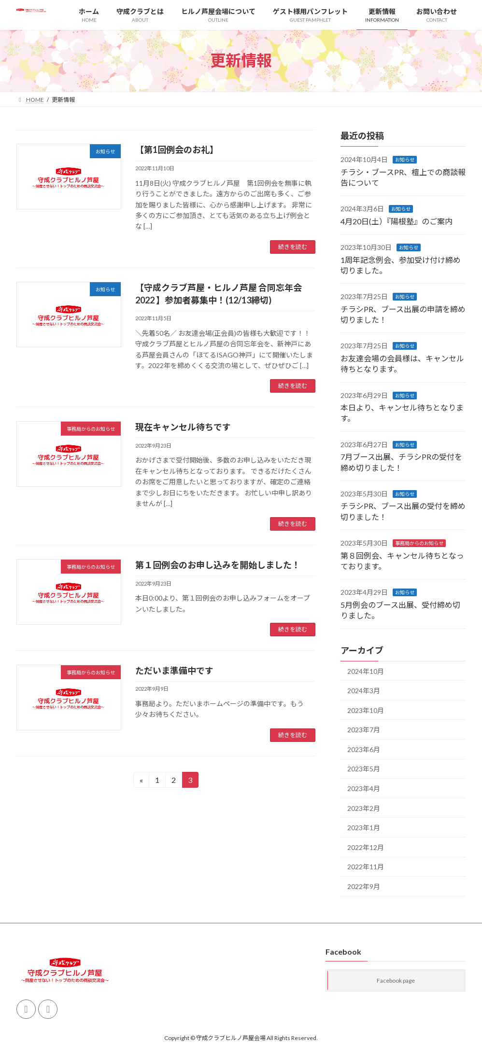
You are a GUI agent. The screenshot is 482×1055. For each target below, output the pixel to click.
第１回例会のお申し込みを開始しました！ (217, 565)
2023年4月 (363, 788)
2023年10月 (365, 710)
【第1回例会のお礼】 (176, 149)
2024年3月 (363, 690)
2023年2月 (363, 808)
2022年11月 (365, 867)
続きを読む (292, 246)
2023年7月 (363, 730)
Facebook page (396, 981)
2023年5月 (363, 769)
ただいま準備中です (174, 670)
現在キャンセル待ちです (183, 427)
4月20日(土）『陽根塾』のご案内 (396, 220)
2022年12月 (365, 847)
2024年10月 (365, 671)
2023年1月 (363, 827)
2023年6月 (363, 749)
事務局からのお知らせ (419, 543)
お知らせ (404, 160)
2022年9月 (363, 886)
